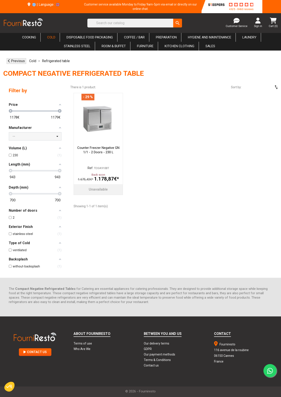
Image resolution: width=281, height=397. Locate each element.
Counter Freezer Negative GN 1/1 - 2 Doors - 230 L (98, 150)
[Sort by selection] (263, 87)
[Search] (134, 23)
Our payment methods (159, 354)
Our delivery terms (156, 343)
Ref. (90, 168)
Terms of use (83, 343)
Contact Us (35, 352)
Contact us (151, 365)
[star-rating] (241, 4)
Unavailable (98, 189)
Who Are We (82, 349)
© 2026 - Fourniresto (140, 391)
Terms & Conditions (157, 360)
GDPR (148, 349)
